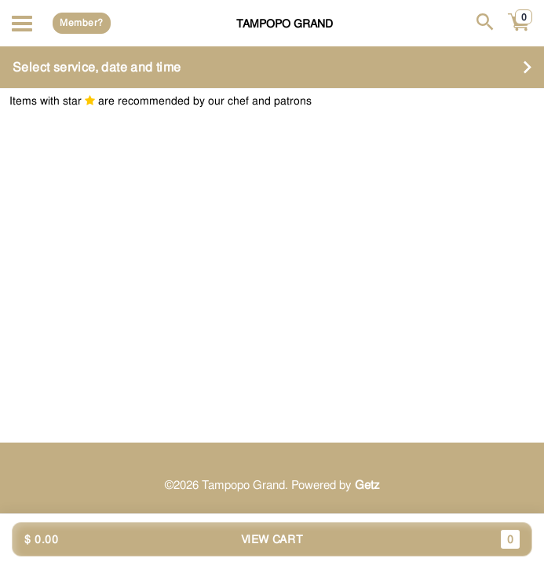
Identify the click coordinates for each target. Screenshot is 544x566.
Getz (367, 485)
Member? (81, 23)
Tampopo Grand (284, 23)
